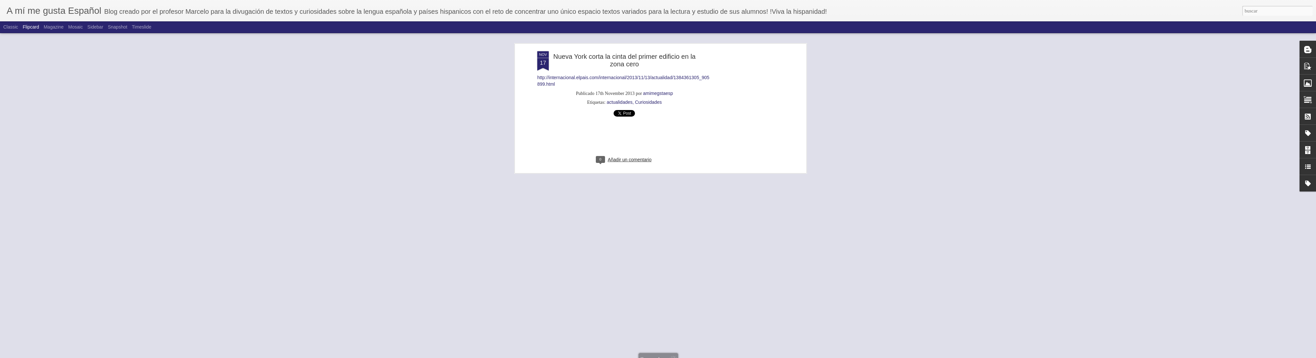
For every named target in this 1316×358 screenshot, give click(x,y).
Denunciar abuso (713, 354)
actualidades (620, 66)
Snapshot (117, 27)
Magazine (54, 27)
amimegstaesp (658, 57)
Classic (10, 27)
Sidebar (95, 27)
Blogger (691, 354)
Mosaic (75, 27)
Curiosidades (648, 66)
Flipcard (31, 27)
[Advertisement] (748, 119)
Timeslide (141, 27)
